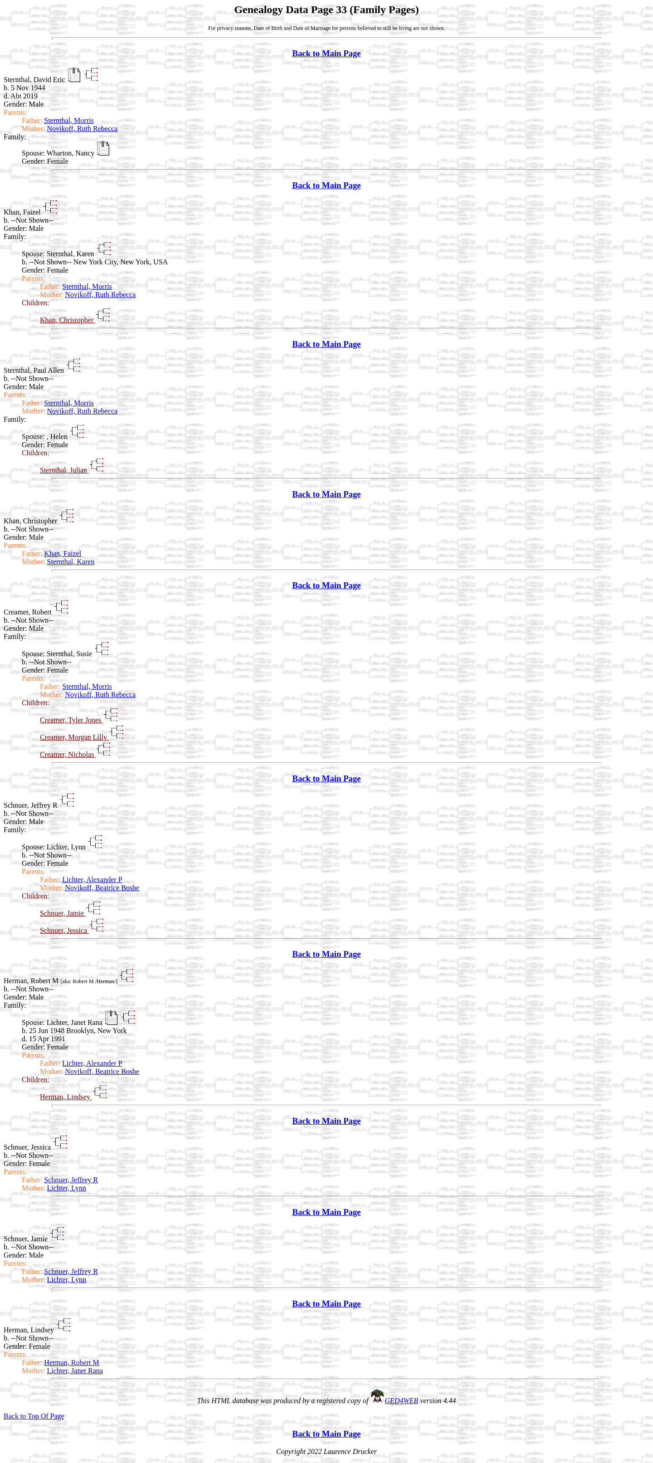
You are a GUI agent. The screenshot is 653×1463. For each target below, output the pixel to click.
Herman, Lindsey (66, 1097)
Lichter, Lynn (66, 1188)
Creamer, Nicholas (68, 754)
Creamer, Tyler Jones (71, 720)
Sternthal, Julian (64, 470)
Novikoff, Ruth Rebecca (82, 128)
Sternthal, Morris (68, 120)
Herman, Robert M (71, 1362)
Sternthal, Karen (71, 562)
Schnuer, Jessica (64, 930)
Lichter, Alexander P (92, 879)
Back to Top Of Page (34, 1416)
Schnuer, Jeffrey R (71, 1180)
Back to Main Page (326, 53)
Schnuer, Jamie (63, 913)
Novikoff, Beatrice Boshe (102, 888)
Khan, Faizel (62, 553)
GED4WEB (402, 1400)
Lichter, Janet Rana (75, 1371)
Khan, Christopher (67, 320)
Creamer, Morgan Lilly (74, 737)
